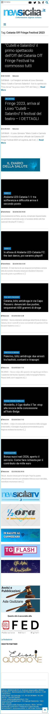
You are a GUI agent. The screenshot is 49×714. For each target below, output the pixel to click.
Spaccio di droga (11, 352)
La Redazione (6, 639)
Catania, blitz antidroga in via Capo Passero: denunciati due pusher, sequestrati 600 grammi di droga (23, 304)
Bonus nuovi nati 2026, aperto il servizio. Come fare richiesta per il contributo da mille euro (23, 460)
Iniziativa (10, 99)
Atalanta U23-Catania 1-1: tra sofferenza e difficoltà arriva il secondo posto (21, 200)
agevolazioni (10, 453)
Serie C (7, 193)
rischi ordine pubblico (14, 401)
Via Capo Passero (11, 297)
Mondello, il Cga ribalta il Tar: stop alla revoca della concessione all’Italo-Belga (23, 408)
